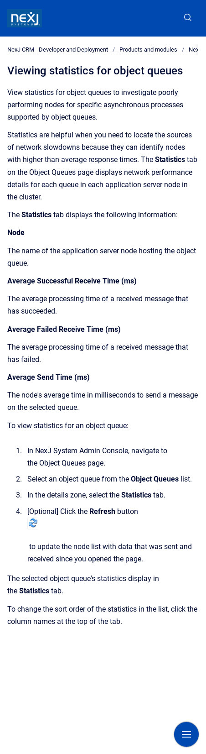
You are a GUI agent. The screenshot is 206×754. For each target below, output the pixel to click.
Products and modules (148, 49)
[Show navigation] (186, 734)
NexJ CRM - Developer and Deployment (57, 49)
